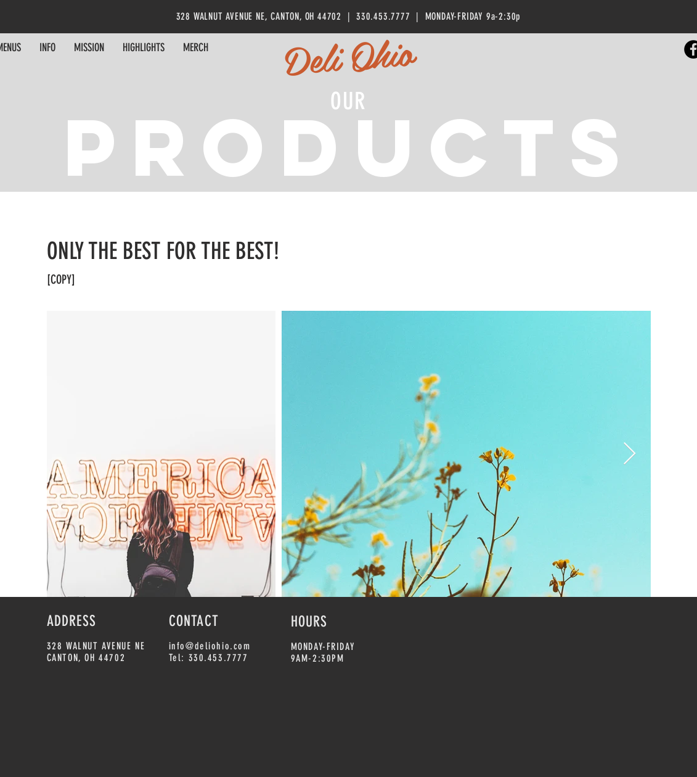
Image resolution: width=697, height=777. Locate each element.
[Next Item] (629, 454)
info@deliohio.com (210, 646)
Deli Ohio (348, 55)
